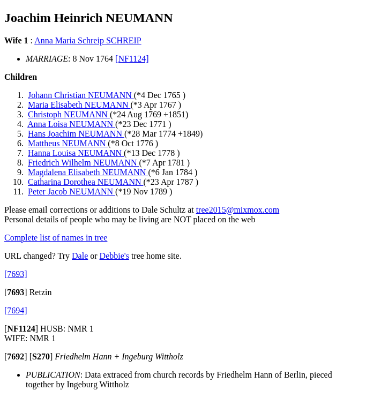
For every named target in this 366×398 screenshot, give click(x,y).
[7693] (15, 274)
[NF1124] (132, 58)
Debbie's (114, 255)
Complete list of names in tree (55, 237)
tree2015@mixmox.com (238, 209)
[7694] (15, 310)
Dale (80, 255)
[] (15, 292)
